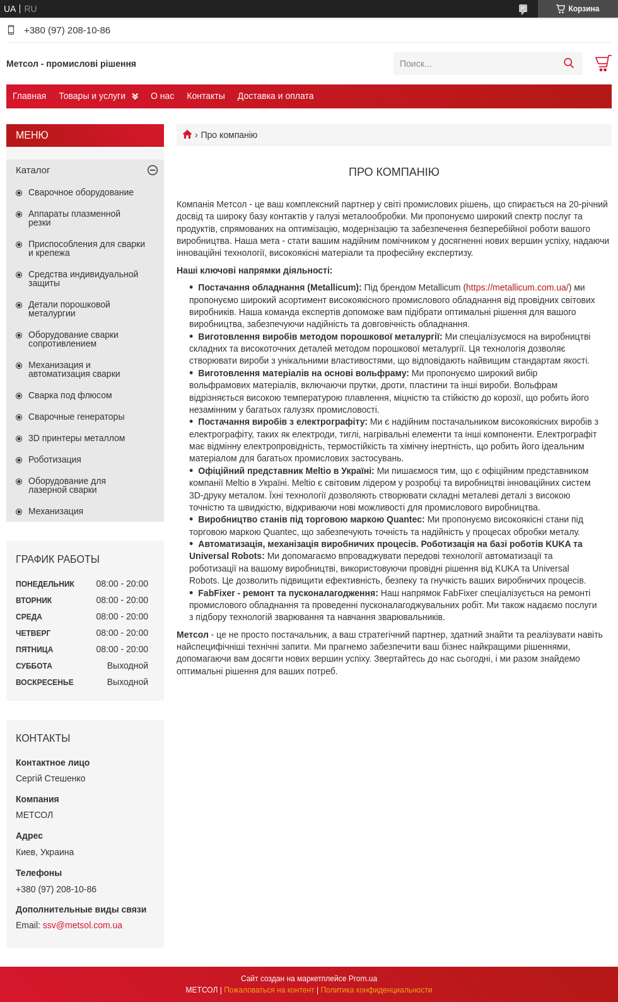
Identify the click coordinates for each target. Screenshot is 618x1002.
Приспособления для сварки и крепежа (86, 248)
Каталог (33, 169)
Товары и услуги (92, 96)
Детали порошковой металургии (69, 308)
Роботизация (54, 459)
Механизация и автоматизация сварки (74, 369)
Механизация (55, 511)
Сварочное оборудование (81, 192)
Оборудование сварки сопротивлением (73, 339)
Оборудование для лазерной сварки (67, 485)
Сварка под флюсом (70, 395)
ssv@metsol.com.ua (82, 925)
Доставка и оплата (276, 96)
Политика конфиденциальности (376, 990)
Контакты (205, 96)
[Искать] (568, 63)
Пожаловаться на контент (269, 990)
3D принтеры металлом (76, 438)
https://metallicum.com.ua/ (517, 287)
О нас (162, 96)
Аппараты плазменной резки (74, 218)
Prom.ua (363, 978)
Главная (29, 96)
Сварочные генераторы (76, 417)
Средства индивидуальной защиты (83, 278)
